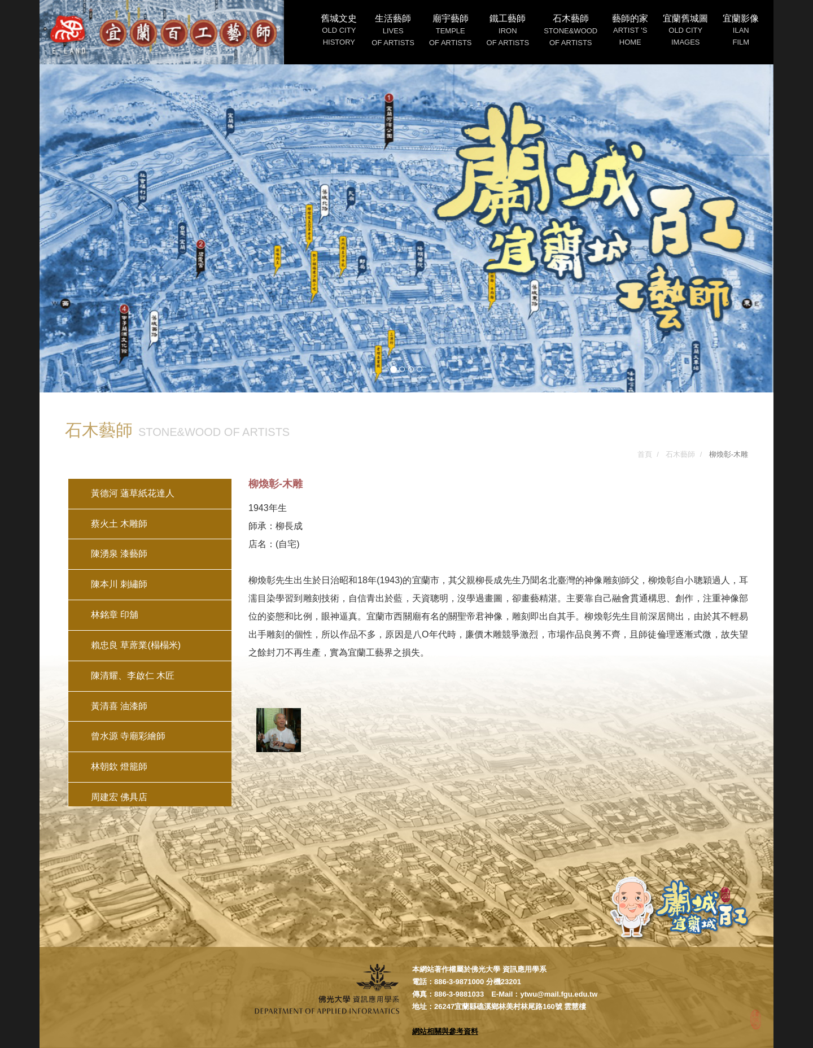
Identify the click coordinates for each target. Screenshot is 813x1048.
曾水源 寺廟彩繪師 (128, 736)
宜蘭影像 (741, 30)
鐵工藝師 (508, 30)
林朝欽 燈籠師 (119, 766)
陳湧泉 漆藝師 (119, 553)
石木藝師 (570, 30)
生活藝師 (392, 30)
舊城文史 (339, 30)
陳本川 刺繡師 (119, 584)
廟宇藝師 (450, 30)
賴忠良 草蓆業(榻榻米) (136, 645)
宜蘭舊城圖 (685, 30)
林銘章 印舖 (114, 614)
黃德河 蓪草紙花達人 (132, 493)
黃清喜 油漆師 (119, 706)
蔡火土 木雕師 (119, 524)
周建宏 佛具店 (119, 797)
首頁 (644, 454)
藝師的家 (630, 30)
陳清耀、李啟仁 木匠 (132, 675)
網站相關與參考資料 (445, 1031)
